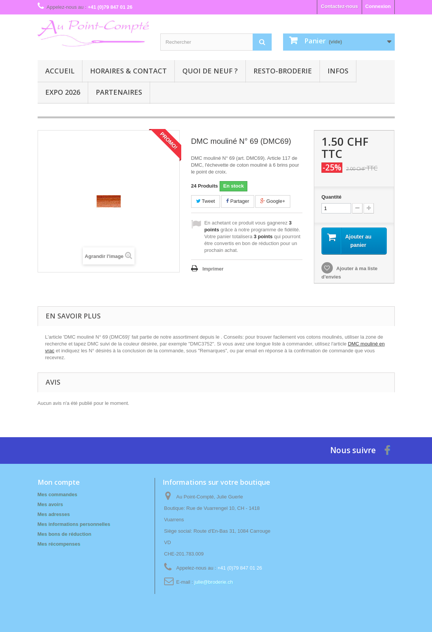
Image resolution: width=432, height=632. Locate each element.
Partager (237, 201)
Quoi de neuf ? (210, 70)
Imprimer (213, 269)
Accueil (59, 70)
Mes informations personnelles (74, 524)
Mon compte (59, 482)
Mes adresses (54, 514)
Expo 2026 (62, 92)
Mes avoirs (50, 504)
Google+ (272, 201)
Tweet (205, 201)
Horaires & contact (128, 70)
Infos (338, 70)
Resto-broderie (282, 70)
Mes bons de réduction (65, 534)
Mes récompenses (59, 544)
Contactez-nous (339, 6)
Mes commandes (58, 494)
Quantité (331, 197)
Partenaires (119, 92)
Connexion (378, 6)
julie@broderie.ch (214, 582)
